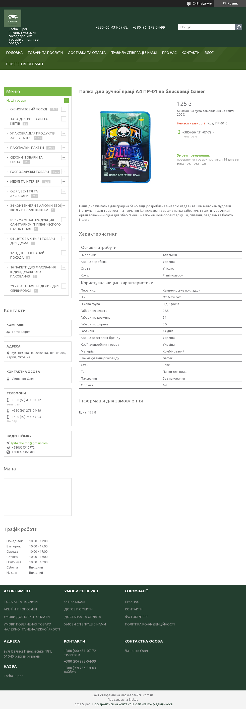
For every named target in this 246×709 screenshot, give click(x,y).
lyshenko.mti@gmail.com (29, 443)
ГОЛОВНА (14, 53)
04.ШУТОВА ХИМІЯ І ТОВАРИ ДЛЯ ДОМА (32, 241)
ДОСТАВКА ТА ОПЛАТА (87, 53)
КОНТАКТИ (191, 53)
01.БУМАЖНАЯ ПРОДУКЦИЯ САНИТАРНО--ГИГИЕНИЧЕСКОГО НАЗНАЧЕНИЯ (35, 224)
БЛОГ (209, 53)
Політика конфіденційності (153, 704)
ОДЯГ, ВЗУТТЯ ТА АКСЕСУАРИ (24, 193)
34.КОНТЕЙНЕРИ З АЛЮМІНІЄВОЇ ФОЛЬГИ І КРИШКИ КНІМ (35, 208)
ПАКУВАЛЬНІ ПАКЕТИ (27, 147)
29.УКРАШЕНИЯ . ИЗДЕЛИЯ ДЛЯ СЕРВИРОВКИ (34, 288)
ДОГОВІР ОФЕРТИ (78, 609)
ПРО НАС (169, 53)
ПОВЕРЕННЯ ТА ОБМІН (24, 64)
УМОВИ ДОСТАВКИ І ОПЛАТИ (27, 616)
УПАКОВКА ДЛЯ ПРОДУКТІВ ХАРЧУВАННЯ (32, 135)
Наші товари (16, 100)
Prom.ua (148, 695)
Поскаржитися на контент (111, 704)
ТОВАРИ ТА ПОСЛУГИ (45, 53)
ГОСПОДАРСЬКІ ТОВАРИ (29, 171)
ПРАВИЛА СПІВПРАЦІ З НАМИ (134, 53)
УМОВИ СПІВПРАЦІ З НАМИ (85, 624)
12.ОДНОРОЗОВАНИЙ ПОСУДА (27, 255)
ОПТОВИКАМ (74, 601)
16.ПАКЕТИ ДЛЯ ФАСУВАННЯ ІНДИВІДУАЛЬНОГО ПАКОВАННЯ (33, 271)
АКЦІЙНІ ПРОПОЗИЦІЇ (20, 609)
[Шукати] (238, 27)
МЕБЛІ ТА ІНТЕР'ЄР (24, 181)
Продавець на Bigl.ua (123, 699)
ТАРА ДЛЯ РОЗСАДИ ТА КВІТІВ (29, 121)
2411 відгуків (202, 3)
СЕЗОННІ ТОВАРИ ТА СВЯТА (26, 160)
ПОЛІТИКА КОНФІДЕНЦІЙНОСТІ (150, 624)
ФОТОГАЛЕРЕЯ (136, 616)
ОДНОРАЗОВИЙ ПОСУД (28, 109)
